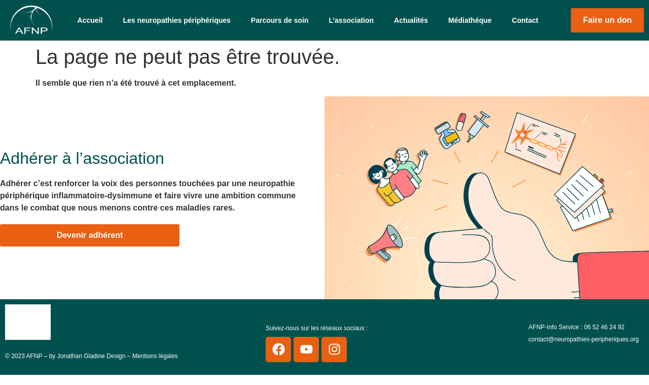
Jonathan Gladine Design (91, 356)
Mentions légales (155, 356)
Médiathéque (470, 20)
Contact (525, 20)
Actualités (411, 20)
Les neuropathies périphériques (176, 20)
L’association (351, 20)
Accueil (90, 20)
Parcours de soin (280, 20)
